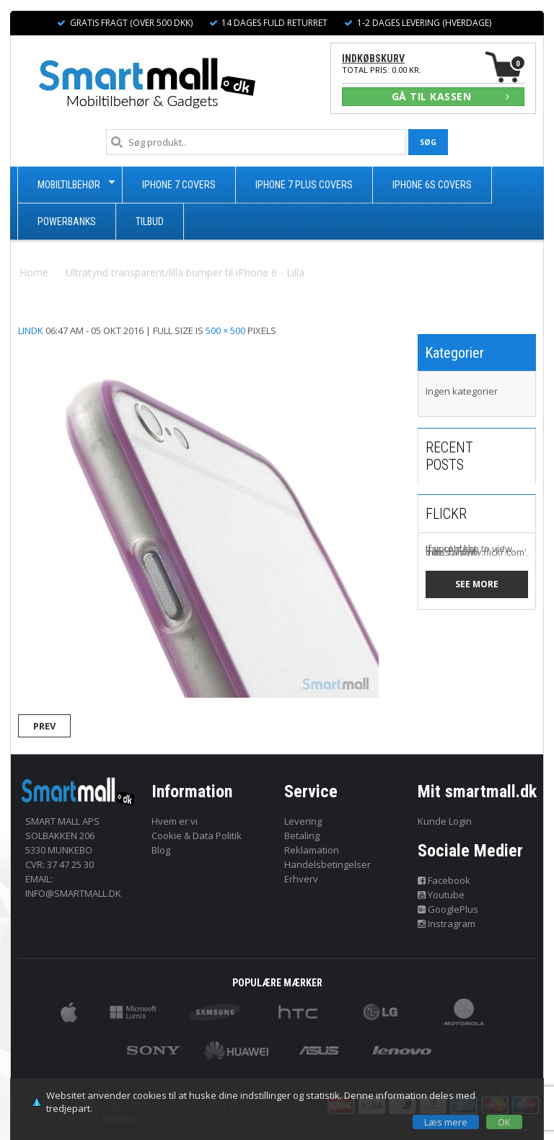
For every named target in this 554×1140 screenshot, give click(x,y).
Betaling (302, 835)
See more (476, 584)
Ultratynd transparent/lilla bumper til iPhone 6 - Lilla (185, 272)
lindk (30, 330)
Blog (160, 849)
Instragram (447, 923)
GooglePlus (448, 909)
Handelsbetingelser (327, 864)
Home (33, 272)
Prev (44, 725)
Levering (303, 821)
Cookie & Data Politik (196, 835)
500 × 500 (225, 330)
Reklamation (311, 849)
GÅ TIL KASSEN (451, 96)
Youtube (441, 894)
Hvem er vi (174, 821)
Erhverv (301, 878)
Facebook (444, 880)
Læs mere (445, 1121)
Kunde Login (445, 821)
